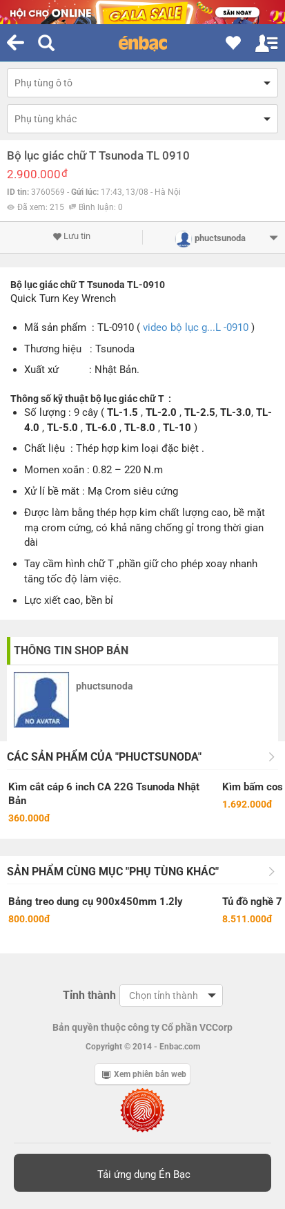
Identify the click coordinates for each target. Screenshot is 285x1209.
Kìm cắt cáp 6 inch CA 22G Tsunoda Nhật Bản (103, 794)
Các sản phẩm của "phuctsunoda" (104, 756)
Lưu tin (71, 236)
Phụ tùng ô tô (43, 82)
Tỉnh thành (89, 995)
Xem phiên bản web (144, 1074)
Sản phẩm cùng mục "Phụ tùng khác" (113, 871)
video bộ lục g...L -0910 (195, 327)
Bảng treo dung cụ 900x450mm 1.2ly (95, 901)
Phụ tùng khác (45, 118)
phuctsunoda (104, 686)
